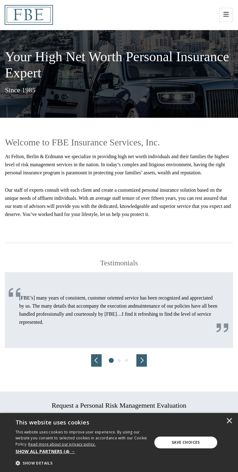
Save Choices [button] (186, 442)
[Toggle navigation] (226, 15)
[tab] (111, 360)
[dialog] (119, 442)
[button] (81, 451)
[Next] (141, 360)
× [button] (229, 421)
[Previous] (96, 360)
